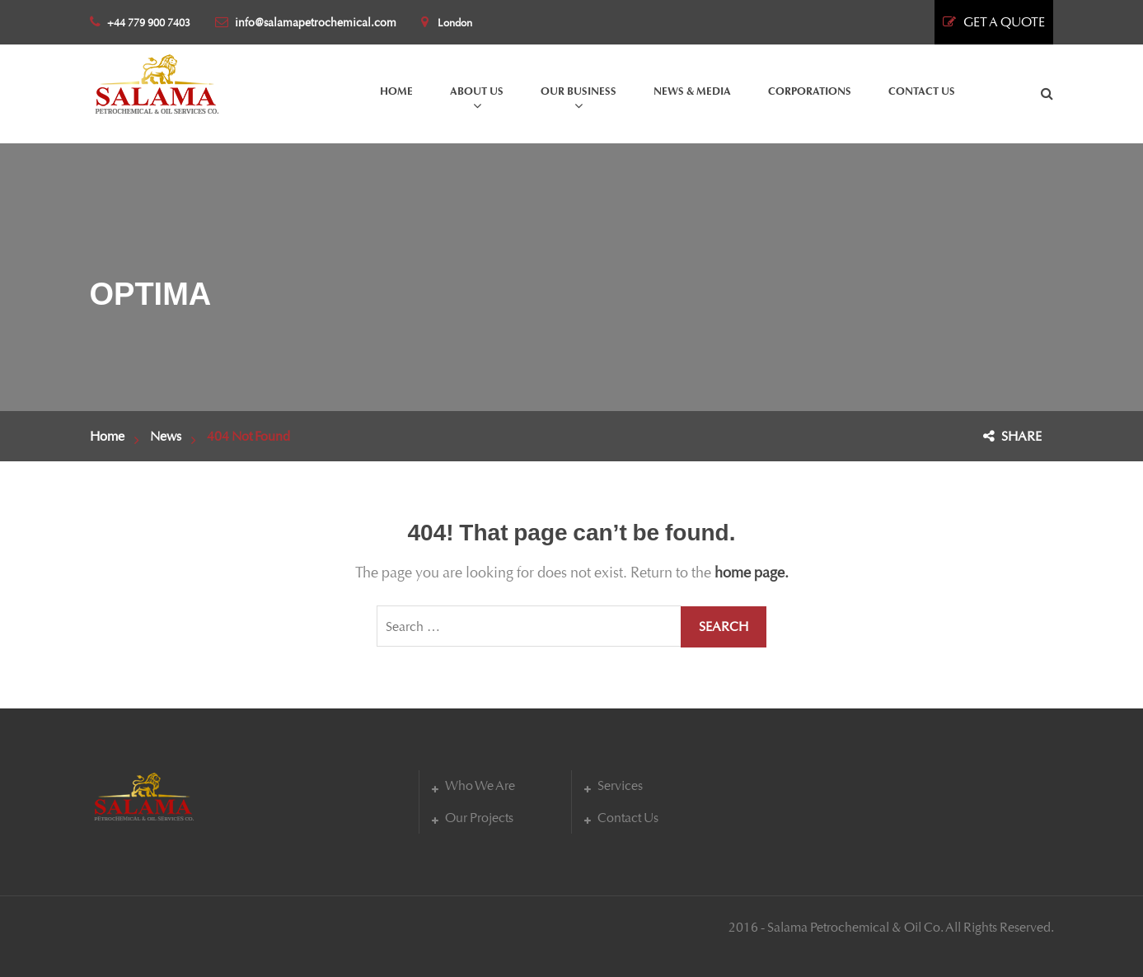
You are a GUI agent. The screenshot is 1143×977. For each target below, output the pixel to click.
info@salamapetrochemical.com (305, 23)
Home (107, 436)
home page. (751, 572)
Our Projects (479, 817)
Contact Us (627, 817)
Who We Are (480, 785)
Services (620, 785)
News (165, 436)
